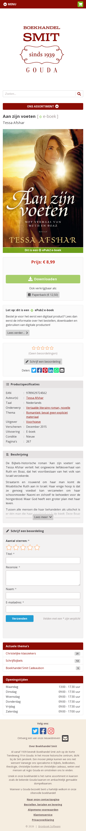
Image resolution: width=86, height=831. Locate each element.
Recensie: (12, 567)
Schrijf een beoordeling (43, 362)
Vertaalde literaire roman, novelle (48, 408)
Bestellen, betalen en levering (43, 804)
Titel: (9, 554)
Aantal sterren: (16, 541)
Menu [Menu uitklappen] (12, 4)
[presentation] (28, 630)
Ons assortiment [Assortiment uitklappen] (40, 106)
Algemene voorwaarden (43, 809)
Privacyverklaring (43, 820)
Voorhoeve (33, 422)
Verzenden (19, 618)
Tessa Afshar (35, 398)
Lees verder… (17, 333)
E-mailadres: (14, 602)
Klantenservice (43, 814)
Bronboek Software (49, 826)
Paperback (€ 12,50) (43, 295)
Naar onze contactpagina (43, 799)
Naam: (10, 589)
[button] (80, 4)
